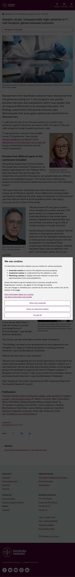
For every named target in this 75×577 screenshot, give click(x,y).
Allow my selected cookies (37, 309)
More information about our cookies (19, 294)
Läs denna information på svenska (18, 297)
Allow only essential (37, 303)
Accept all (37, 315)
